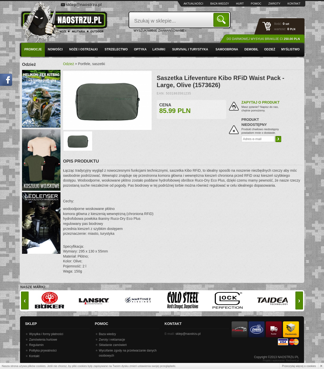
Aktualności (193, 3)
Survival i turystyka (190, 49)
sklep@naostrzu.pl (84, 5)
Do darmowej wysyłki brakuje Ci (263, 39)
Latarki (158, 49)
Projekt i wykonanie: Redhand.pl (281, 360)
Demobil (251, 49)
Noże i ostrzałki (83, 49)
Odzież (269, 49)
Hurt (240, 3)
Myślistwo (290, 49)
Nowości (55, 49)
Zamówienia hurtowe (43, 339)
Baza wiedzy (219, 3)
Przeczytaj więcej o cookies (299, 365)
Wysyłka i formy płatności (46, 334)
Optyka (140, 49)
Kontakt (294, 3)
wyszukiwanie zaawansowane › (160, 30)
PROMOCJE (33, 49)
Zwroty (274, 3)
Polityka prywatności (43, 350)
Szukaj (222, 19)
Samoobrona (226, 49)
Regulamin (36, 345)
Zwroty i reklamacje (112, 339)
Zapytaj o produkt (260, 102)
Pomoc (256, 3)
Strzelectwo (116, 49)
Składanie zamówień (113, 345)
